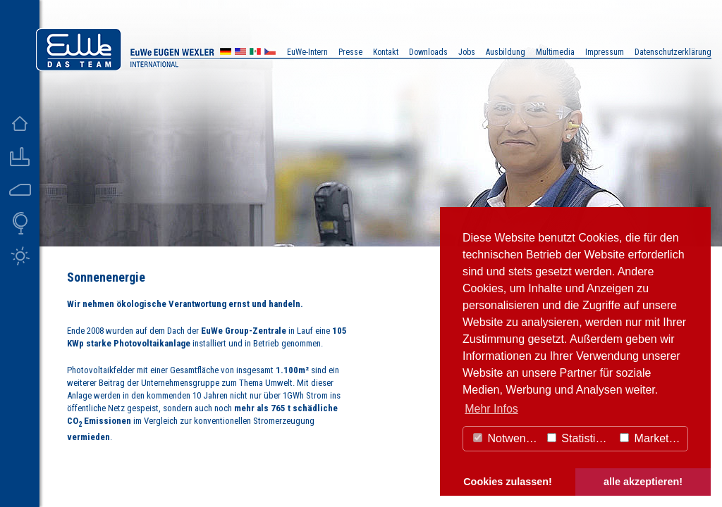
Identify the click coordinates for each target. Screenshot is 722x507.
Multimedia (555, 52)
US (240, 53)
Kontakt (385, 52)
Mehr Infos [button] (491, 409)
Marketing (652, 438)
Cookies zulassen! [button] (507, 481)
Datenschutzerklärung (673, 52)
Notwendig (507, 438)
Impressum (604, 52)
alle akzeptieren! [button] (643, 481)
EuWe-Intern (307, 52)
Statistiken (580, 438)
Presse (350, 52)
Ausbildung (505, 52)
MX (255, 53)
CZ (270, 53)
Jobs (466, 52)
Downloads (428, 52)
